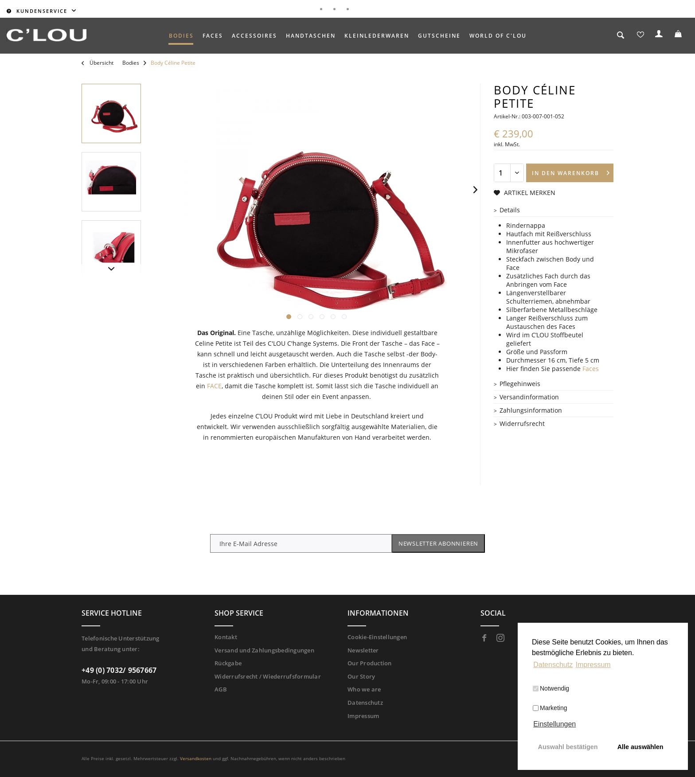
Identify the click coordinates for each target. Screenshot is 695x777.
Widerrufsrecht (522, 423)
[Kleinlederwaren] (377, 36)
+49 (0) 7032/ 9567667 (119, 670)
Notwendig (551, 688)
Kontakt (226, 637)
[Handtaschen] (310, 36)
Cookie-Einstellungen (377, 637)
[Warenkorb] (679, 36)
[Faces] (212, 36)
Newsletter (363, 650)
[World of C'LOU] (498, 36)
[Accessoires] (254, 36)
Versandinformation (529, 397)
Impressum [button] (593, 664)
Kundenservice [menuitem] (38, 11)
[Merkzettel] (640, 36)
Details (510, 210)
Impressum (363, 716)
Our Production (370, 663)
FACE (214, 386)
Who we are (364, 689)
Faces (590, 368)
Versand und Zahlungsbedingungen (264, 650)
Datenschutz (365, 703)
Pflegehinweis (520, 383)
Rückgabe (228, 663)
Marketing (550, 707)
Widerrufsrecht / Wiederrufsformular (268, 676)
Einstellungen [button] (554, 724)
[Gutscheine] (439, 36)
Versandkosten (195, 758)
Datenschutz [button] (553, 664)
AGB (221, 689)
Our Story (361, 676)
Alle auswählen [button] (640, 746)
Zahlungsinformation (531, 410)
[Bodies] (181, 36)
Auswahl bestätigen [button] (568, 746)
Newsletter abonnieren (438, 543)
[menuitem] (181, 36)
